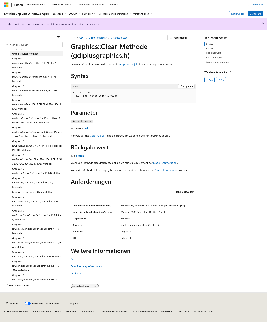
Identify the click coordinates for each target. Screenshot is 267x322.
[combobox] (33, 45)
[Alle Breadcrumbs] (74, 37)
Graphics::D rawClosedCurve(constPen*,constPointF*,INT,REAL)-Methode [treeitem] (36, 243)
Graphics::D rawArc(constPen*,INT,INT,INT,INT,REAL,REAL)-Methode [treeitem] (36, 90)
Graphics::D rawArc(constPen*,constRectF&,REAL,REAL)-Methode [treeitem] (35, 77)
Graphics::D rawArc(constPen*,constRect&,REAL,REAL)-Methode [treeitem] (34, 63)
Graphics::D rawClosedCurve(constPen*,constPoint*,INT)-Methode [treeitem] (35, 201)
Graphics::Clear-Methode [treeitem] (25, 53)
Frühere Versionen (41, 311)
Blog (57, 311)
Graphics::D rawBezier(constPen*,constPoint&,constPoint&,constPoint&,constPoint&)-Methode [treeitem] (37, 118)
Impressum (167, 311)
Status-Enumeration (165, 162)
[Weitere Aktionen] (193, 37)
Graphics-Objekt (128, 64)
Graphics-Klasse (119, 37)
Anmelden (257, 4)
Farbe (74, 259)
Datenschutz (87, 311)
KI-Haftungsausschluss (16, 311)
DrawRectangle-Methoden (86, 266)
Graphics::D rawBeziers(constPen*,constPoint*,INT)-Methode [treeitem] (37, 171)
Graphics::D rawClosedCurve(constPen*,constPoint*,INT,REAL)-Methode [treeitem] (37, 215)
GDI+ (82, 37)
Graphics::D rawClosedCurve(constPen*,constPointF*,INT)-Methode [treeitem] (36, 229)
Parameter (211, 48)
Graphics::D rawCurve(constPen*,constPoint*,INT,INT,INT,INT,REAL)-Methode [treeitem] (37, 266)
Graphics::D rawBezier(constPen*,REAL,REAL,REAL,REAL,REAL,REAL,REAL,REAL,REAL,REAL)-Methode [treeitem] (37, 159)
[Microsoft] (6, 4)
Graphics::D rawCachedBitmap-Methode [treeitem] (33, 192)
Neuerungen (237, 13)
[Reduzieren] (58, 38)
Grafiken (76, 273)
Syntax (209, 43)
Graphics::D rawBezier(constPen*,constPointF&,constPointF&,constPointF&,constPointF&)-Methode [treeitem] (37, 132)
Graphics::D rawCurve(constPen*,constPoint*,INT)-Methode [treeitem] (36, 254)
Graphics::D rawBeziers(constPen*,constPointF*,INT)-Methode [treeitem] (33, 182)
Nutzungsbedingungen (145, 311)
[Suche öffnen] (247, 5)
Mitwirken (71, 311)
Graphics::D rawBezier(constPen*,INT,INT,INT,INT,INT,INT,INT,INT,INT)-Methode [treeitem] (37, 145)
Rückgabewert (213, 52)
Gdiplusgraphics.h (98, 37)
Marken (183, 311)
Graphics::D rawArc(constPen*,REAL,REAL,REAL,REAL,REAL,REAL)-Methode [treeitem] (37, 104)
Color (87, 128)
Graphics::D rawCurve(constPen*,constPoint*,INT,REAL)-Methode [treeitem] (35, 279)
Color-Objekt (97, 135)
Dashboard (255, 13)
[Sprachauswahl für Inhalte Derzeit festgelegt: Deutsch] (12, 303)
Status (80, 155)
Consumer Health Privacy (113, 311)
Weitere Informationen (217, 61)
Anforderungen (214, 57)
